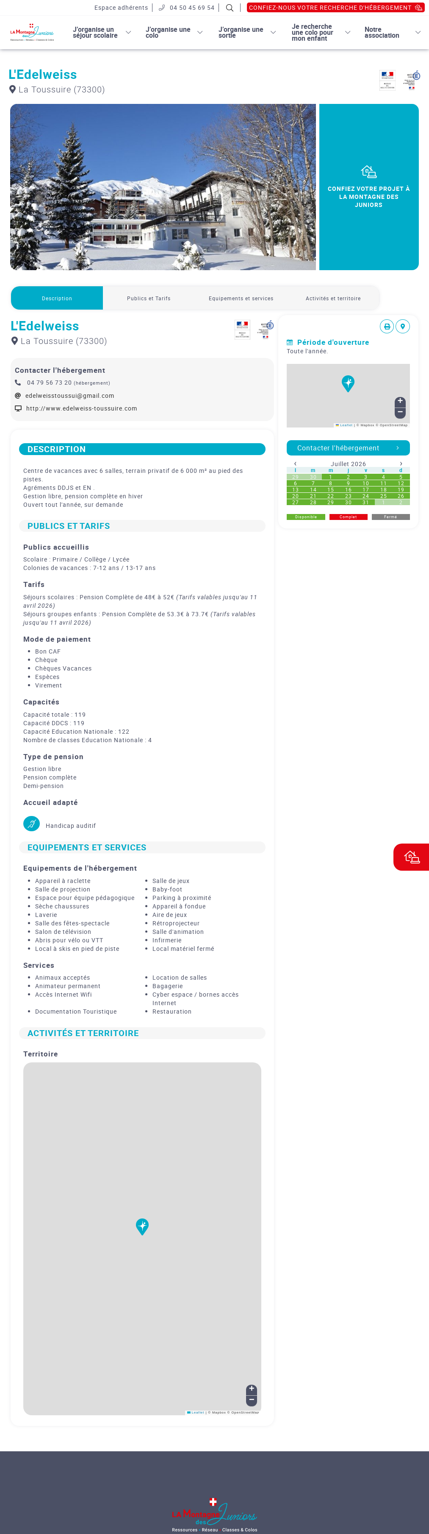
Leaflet (195, 1412)
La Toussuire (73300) (56, 89)
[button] (142, 1232)
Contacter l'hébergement (348, 448)
